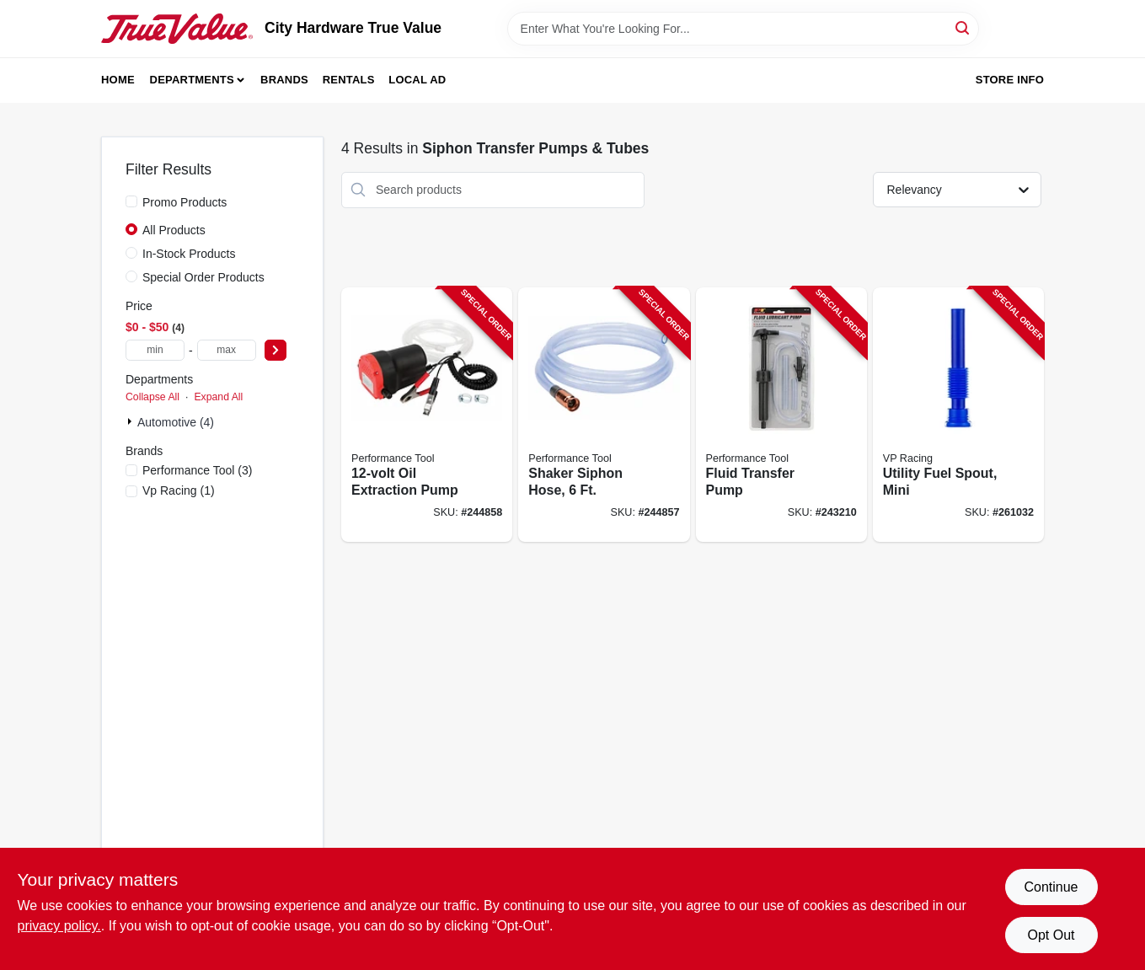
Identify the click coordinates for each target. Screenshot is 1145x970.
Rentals (349, 79)
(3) (197, 470)
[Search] (963, 27)
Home (118, 79)
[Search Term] (743, 29)
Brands (284, 79)
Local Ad (417, 79)
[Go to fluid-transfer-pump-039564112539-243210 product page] (781, 415)
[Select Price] (275, 350)
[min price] (155, 350)
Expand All (218, 397)
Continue (1051, 887)
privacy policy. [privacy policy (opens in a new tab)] (59, 926)
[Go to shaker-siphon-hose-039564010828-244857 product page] (603, 415)
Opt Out (1050, 935)
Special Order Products (203, 277)
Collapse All (152, 397)
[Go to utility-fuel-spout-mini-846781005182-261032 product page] (958, 415)
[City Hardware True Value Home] (177, 28)
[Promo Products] (131, 201)
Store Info (1010, 79)
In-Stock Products (189, 253)
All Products (174, 230)
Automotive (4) (175, 422)
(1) (178, 490)
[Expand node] (131, 421)
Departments (192, 79)
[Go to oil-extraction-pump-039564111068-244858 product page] (426, 415)
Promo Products (184, 202)
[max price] (226, 350)
